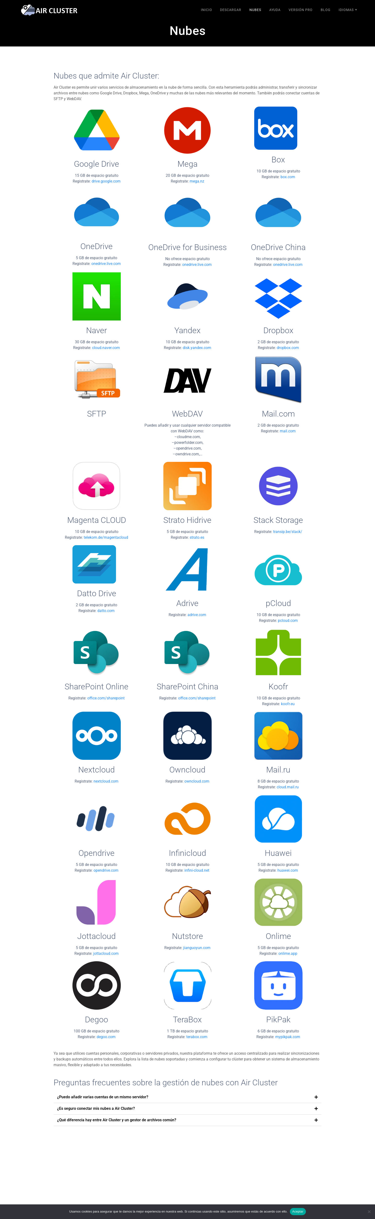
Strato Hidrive (187, 520)
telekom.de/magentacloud (106, 537)
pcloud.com (288, 620)
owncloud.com (196, 781)
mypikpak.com (287, 1037)
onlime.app (287, 953)
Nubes (255, 10)
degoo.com (106, 1037)
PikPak (278, 1019)
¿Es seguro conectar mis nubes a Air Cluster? (96, 1108)
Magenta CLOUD (96, 520)
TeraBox (187, 1019)
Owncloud (187, 769)
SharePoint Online (96, 686)
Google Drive (96, 164)
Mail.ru (278, 769)
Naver (96, 330)
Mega (187, 164)
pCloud (278, 603)
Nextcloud (96, 769)
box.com (288, 177)
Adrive (187, 603)
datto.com (106, 610)
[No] (369, 1211)
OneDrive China (278, 247)
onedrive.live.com (106, 263)
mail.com (288, 431)
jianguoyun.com (196, 947)
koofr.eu (288, 704)
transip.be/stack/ (287, 531)
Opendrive (96, 853)
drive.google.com (106, 181)
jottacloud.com (106, 953)
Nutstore (187, 936)
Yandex (187, 330)
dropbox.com (288, 347)
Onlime (278, 936)
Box (278, 159)
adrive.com (197, 614)
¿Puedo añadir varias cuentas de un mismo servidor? (102, 1097)
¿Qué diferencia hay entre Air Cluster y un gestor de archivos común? (116, 1120)
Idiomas (346, 10)
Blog (326, 10)
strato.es (197, 537)
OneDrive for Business (187, 247)
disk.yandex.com (197, 347)
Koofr (278, 686)
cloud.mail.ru (288, 787)
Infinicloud (187, 853)
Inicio (206, 10)
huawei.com (287, 870)
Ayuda (275, 10)
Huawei (278, 853)
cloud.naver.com (106, 347)
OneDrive (96, 246)
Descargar (230, 10)
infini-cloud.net (196, 870)
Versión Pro (301, 10)
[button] (187, 1097)
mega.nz (197, 181)
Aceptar (297, 1211)
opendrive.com (106, 870)
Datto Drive (96, 593)
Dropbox (278, 330)
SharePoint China (187, 686)
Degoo (96, 1019)
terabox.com (196, 1037)
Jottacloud (96, 936)
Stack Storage (278, 520)
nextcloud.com (106, 781)
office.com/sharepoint (106, 698)
